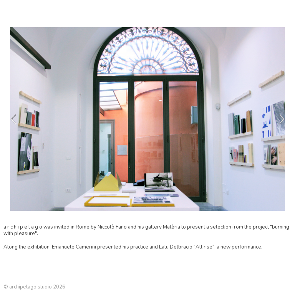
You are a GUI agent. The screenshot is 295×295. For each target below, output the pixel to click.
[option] (147, 119)
